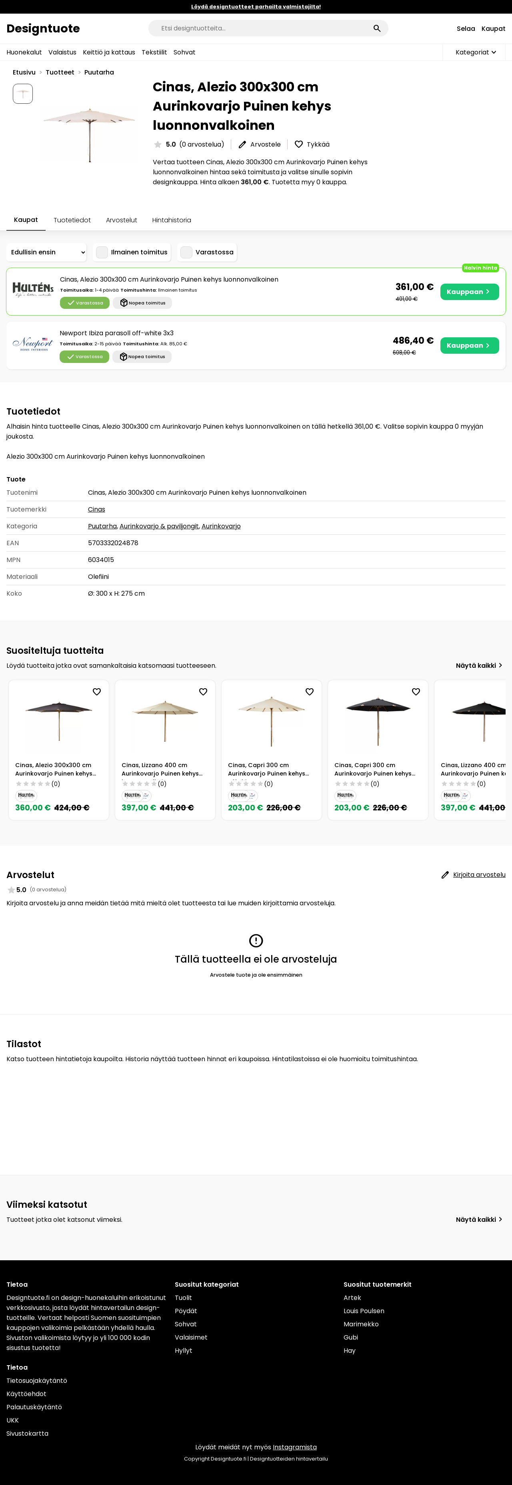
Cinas (96, 509)
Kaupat (494, 28)
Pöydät (186, 1311)
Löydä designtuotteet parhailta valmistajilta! (256, 6)
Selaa (466, 28)
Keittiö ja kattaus (109, 52)
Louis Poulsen (364, 1311)
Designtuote (43, 28)
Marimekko (361, 1324)
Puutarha (99, 72)
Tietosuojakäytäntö (36, 1380)
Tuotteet (60, 72)
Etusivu (24, 72)
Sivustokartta (27, 1433)
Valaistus (62, 52)
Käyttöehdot (26, 1393)
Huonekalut (24, 52)
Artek (352, 1297)
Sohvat (185, 52)
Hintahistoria (171, 220)
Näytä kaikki (481, 665)
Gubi (351, 1337)
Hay (350, 1350)
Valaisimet (191, 1337)
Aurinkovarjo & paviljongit (159, 526)
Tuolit (183, 1297)
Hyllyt (183, 1350)
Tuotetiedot (72, 220)
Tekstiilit (154, 52)
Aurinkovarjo (221, 526)
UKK (12, 1420)
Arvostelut (121, 220)
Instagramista (295, 1447)
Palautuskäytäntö (34, 1407)
